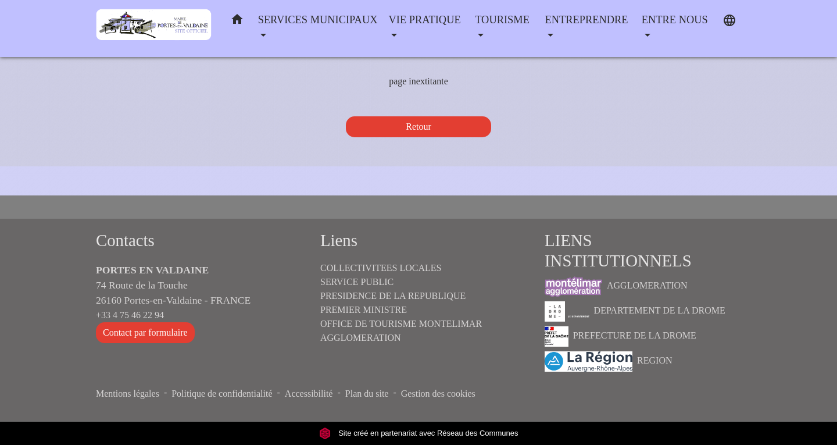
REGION (609, 361)
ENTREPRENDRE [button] (586, 20)
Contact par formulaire (145, 332)
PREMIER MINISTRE (363, 310)
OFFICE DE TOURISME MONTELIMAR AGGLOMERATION (401, 331)
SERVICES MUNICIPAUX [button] (318, 20)
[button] (237, 22)
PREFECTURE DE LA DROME (620, 336)
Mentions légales (127, 393)
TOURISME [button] (502, 20)
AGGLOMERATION (616, 286)
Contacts (125, 240)
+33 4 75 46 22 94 (130, 315)
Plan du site (367, 393)
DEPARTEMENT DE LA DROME (635, 311)
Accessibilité (309, 393)
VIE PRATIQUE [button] (425, 20)
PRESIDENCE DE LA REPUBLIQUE (393, 296)
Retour (418, 126)
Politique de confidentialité (221, 393)
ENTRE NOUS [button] (675, 20)
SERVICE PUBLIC (357, 282)
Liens (338, 240)
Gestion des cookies (438, 393)
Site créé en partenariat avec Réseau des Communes (418, 433)
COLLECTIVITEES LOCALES (380, 268)
